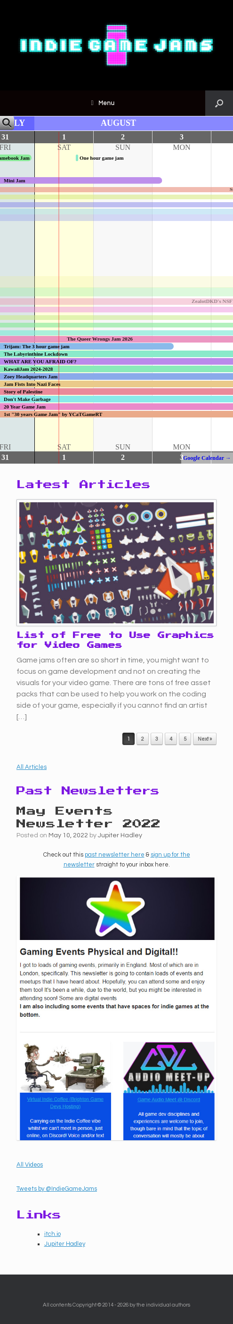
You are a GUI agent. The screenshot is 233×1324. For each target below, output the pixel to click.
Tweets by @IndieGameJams (56, 1188)
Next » (205, 739)
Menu (102, 103)
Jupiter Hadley (120, 835)
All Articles (31, 767)
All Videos (29, 1164)
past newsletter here (115, 854)
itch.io (52, 1234)
